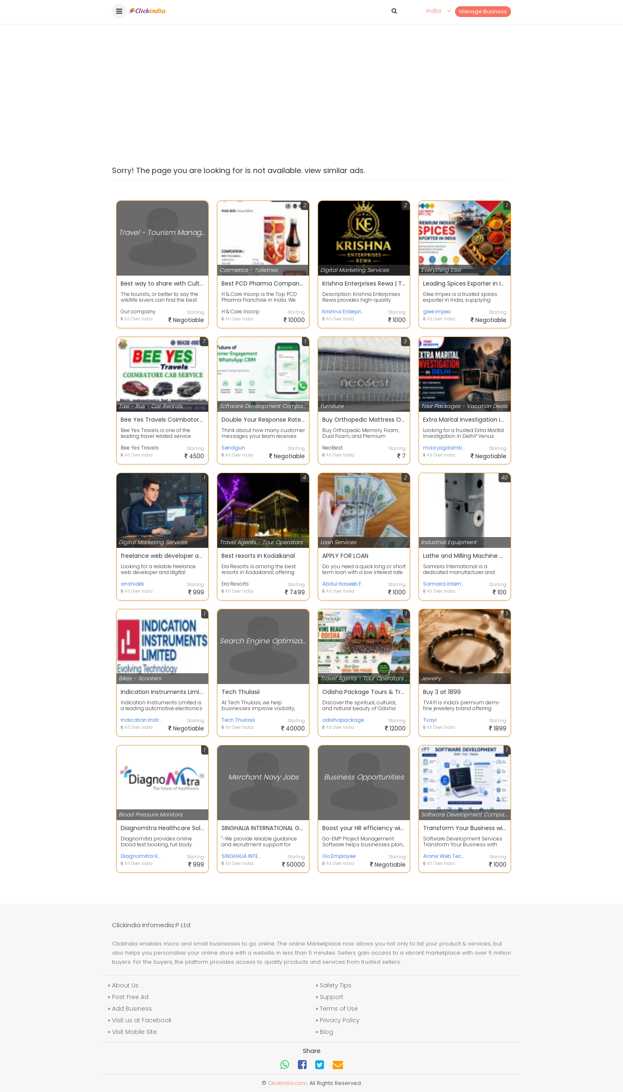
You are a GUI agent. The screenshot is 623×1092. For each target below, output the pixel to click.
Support (331, 997)
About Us (125, 985)
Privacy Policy (340, 1020)
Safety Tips (335, 985)
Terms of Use (339, 1008)
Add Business (132, 1008)
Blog (326, 1032)
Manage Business (483, 11)
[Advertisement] (311, 75)
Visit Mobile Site (134, 1032)
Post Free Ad (130, 997)
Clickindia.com (287, 1083)
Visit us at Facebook (142, 1020)
